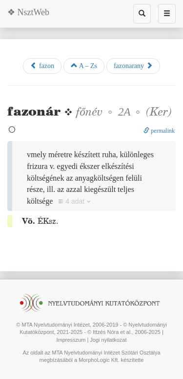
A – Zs (84, 66)
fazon (42, 66)
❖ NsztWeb (28, 12)
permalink (159, 130)
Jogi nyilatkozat (108, 340)
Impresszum (70, 340)
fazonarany (133, 66)
